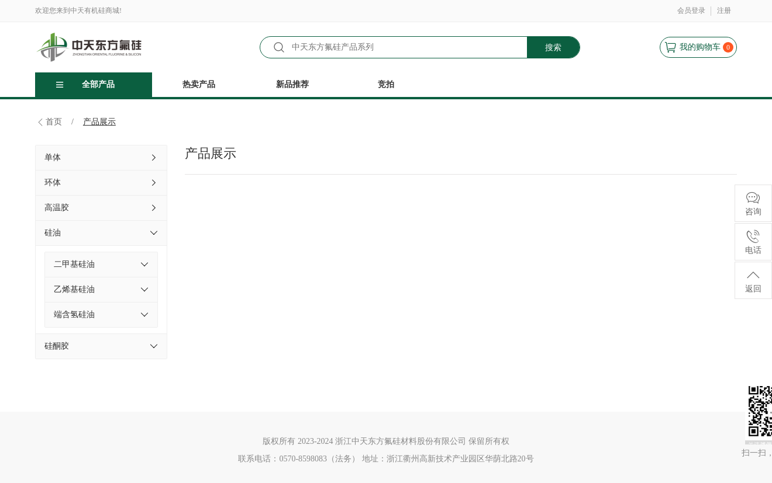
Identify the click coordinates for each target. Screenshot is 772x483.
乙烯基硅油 (101, 289)
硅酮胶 (101, 346)
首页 (54, 121)
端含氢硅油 (101, 315)
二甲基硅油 (101, 264)
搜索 (553, 47)
